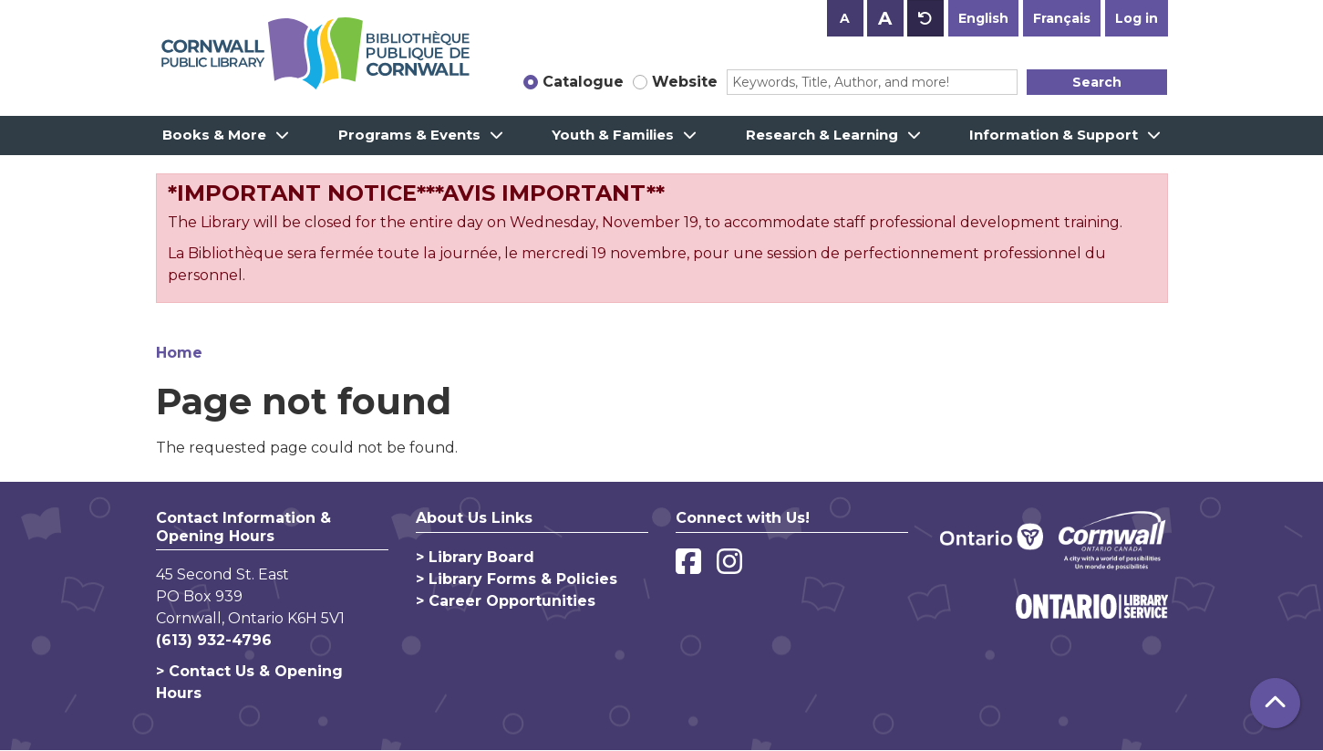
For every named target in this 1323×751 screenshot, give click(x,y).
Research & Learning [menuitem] (822, 134)
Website (685, 81)
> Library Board (475, 557)
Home (179, 352)
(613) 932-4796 (214, 640)
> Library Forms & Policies (516, 579)
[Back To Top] (1275, 703)
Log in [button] (1136, 18)
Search (1096, 82)
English (983, 18)
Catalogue (583, 81)
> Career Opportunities (505, 601)
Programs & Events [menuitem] (409, 134)
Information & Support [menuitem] (1053, 134)
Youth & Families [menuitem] (613, 134)
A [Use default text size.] (925, 18)
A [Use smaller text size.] (845, 18)
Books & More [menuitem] (214, 134)
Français (1061, 18)
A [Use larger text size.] (885, 18)
